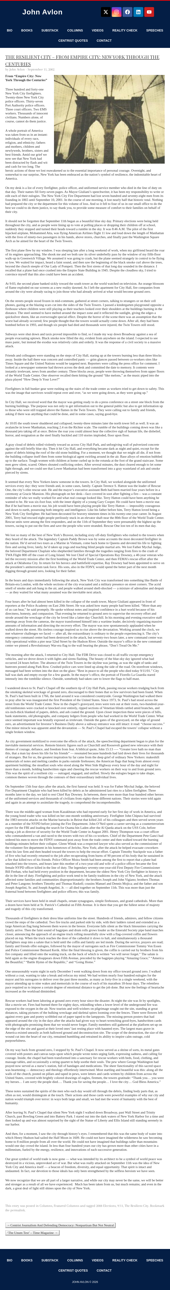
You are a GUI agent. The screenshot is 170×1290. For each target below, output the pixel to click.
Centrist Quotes (73, 40)
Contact (104, 40)
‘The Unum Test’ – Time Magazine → (32, 1233)
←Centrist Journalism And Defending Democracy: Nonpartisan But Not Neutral (60, 1225)
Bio (9, 30)
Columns (75, 30)
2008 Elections (106, 1206)
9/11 (120, 1206)
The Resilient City (137, 1206)
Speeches (154, 30)
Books (27, 30)
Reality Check (124, 30)
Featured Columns (66, 1206)
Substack (49, 30)
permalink (17, 1210)
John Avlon (42, 12)
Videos (98, 30)
